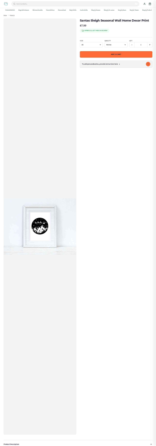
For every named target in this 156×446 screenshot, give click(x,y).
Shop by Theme (134, 10)
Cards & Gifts (84, 10)
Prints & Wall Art (10, 10)
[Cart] (149, 3)
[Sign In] (144, 3)
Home (5, 15)
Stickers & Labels (38, 10)
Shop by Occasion (109, 10)
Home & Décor (50, 10)
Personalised (62, 10)
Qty (130, 41)
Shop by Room (122, 10)
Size (81, 41)
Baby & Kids (72, 10)
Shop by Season (95, 10)
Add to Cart (116, 54)
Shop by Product (147, 10)
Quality (108, 41)
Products (12, 15)
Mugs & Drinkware (23, 10)
